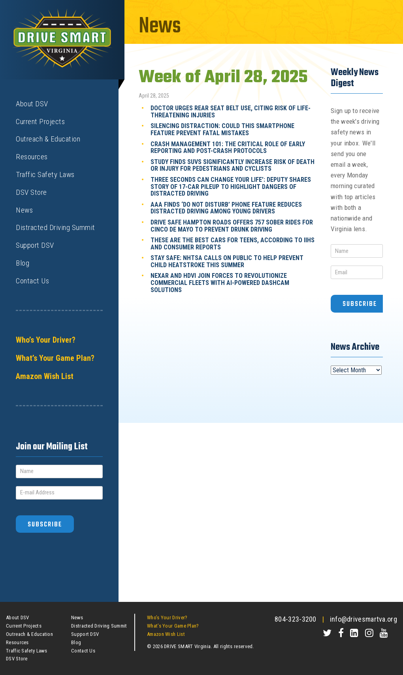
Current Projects (40, 121)
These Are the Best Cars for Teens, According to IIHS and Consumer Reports (232, 243)
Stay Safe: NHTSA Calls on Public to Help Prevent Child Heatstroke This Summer (227, 261)
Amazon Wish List (44, 376)
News (24, 210)
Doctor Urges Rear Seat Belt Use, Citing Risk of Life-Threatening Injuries (231, 111)
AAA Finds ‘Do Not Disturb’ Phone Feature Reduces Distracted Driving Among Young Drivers (226, 208)
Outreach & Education (48, 138)
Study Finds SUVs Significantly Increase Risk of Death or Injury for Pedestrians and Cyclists (232, 165)
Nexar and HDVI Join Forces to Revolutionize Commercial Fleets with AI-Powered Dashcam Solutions (220, 282)
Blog (22, 263)
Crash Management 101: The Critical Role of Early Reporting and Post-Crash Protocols (228, 147)
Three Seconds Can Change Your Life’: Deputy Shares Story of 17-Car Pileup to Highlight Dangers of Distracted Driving (231, 186)
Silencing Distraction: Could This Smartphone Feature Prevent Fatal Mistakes (222, 129)
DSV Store (31, 192)
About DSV (32, 103)
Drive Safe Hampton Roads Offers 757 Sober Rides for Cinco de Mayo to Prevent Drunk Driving (232, 226)
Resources (32, 156)
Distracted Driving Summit (55, 227)
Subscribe (45, 524)
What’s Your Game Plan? (55, 358)
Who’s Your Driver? (45, 340)
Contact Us (32, 280)
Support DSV (35, 245)
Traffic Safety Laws (45, 174)
